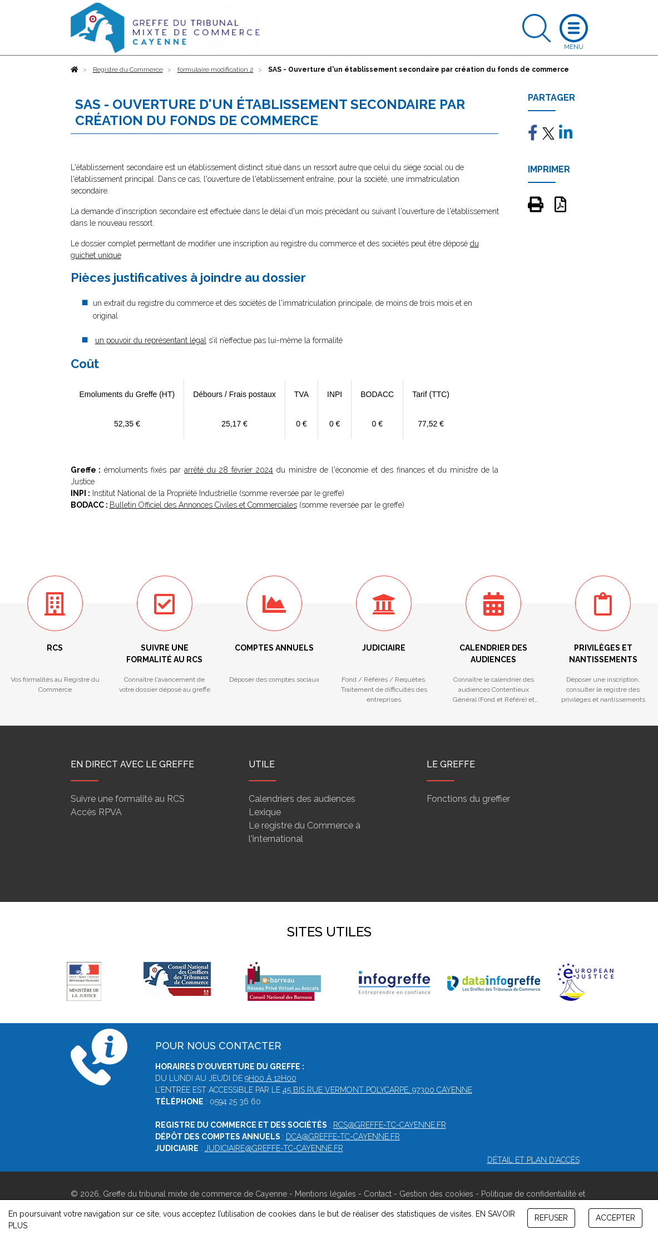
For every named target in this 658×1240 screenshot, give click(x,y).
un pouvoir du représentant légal (150, 340)
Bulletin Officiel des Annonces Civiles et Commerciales (203, 504)
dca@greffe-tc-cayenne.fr (343, 1136)
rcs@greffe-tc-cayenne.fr (389, 1124)
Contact (378, 1193)
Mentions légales (325, 1193)
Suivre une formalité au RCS (128, 798)
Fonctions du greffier (468, 798)
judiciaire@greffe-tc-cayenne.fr (274, 1148)
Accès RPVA (96, 812)
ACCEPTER (615, 1217)
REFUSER (551, 1217)
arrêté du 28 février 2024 (228, 469)
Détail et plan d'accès (533, 1159)
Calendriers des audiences (302, 798)
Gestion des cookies (436, 1193)
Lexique (265, 812)
